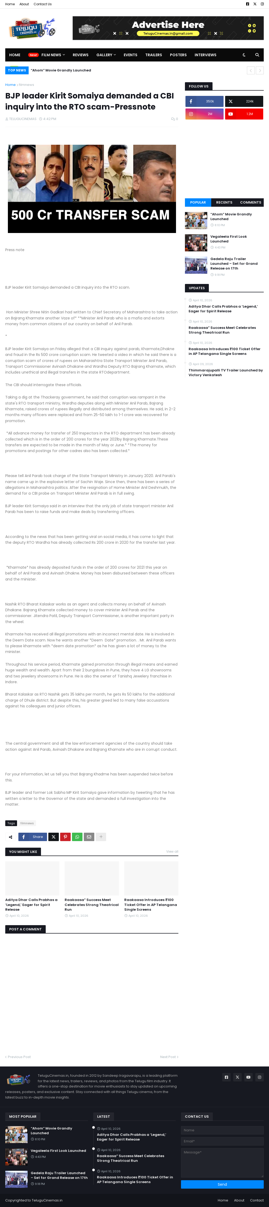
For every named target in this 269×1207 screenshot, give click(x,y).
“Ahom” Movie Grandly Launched (61, 70)
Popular (198, 202)
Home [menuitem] (14, 55)
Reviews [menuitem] (81, 55)
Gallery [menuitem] (104, 55)
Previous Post (19, 1056)
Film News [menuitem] (51, 55)
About (24, 4)
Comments (250, 202)
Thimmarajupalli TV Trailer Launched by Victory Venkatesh (226, 372)
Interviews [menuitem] (205, 55)
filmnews (26, 84)
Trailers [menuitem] (153, 55)
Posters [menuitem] (178, 55)
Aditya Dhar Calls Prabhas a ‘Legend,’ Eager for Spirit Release (31, 905)
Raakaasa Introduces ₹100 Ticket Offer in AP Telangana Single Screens (150, 905)
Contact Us (43, 4)
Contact (257, 1200)
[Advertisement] (224, 159)
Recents (224, 202)
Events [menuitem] (130, 55)
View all (172, 851)
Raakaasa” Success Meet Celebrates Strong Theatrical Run (92, 905)
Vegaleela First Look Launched (228, 239)
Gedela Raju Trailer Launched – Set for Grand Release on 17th (234, 264)
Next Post (168, 1056)
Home (10, 4)
